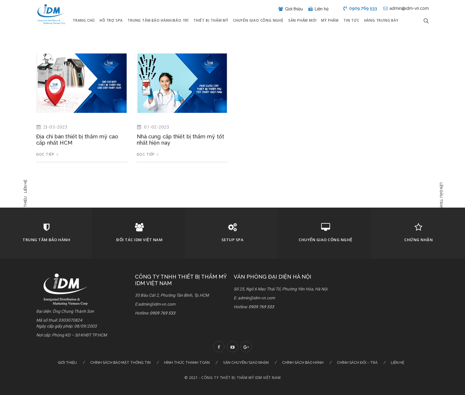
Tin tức (351, 20)
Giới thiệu (26, 205)
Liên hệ (26, 186)
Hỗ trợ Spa (111, 20)
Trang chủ (84, 20)
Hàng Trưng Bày (381, 20)
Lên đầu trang (440, 196)
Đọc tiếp (47, 154)
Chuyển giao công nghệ (258, 20)
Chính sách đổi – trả (357, 363)
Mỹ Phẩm (330, 20)
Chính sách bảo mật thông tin (120, 363)
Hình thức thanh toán (187, 363)
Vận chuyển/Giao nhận (246, 363)
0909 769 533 (360, 8)
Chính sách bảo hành (303, 363)
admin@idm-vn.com (406, 8)
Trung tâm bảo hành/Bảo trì (158, 20)
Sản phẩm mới (302, 20)
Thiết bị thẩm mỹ (210, 20)
